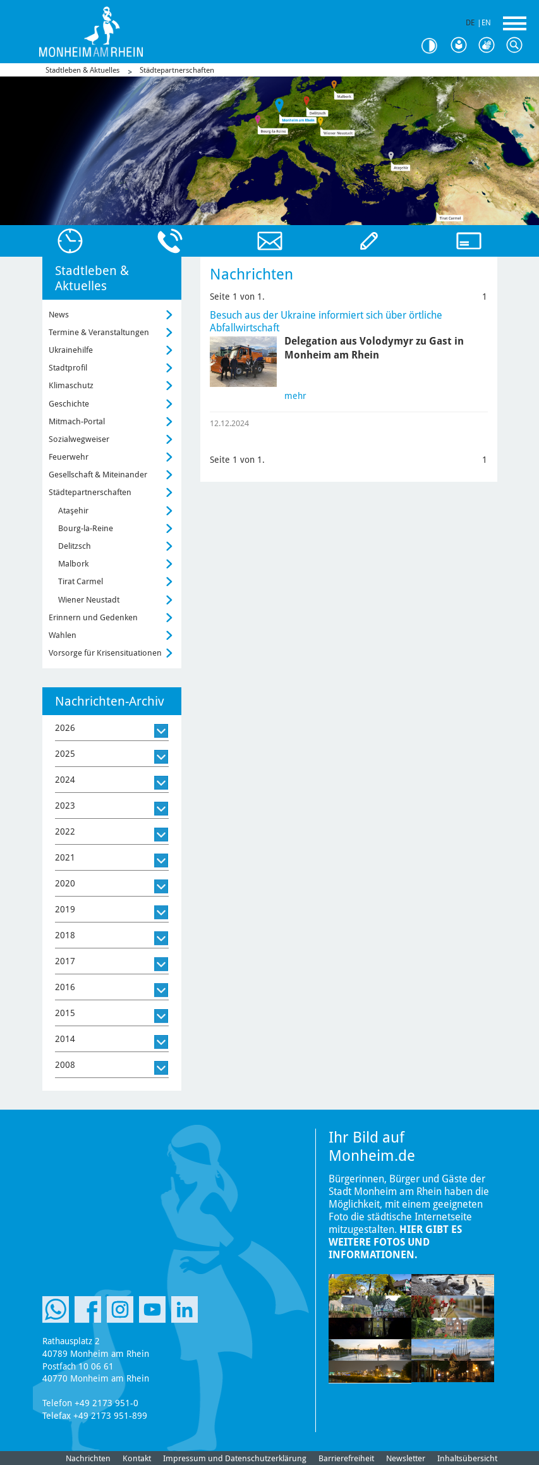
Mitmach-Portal (77, 421)
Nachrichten (88, 1458)
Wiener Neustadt (88, 599)
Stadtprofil (68, 367)
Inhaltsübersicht (467, 1458)
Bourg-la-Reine (85, 528)
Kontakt (137, 1458)
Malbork (73, 563)
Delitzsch (74, 546)
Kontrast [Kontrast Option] (434, 46)
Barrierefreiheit (346, 1458)
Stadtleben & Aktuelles (82, 70)
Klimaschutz (71, 385)
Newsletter (405, 1458)
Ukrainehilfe (71, 350)
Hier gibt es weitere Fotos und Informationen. (395, 1242)
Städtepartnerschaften (177, 70)
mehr (295, 396)
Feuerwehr (68, 457)
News (59, 314)
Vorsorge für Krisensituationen (105, 653)
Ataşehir (73, 510)
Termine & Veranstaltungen (99, 332)
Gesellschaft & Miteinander (98, 474)
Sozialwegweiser (79, 439)
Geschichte (69, 403)
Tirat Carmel (80, 581)
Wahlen (62, 635)
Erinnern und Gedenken (93, 617)
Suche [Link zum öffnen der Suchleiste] (517, 45)
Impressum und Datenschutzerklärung (234, 1458)
